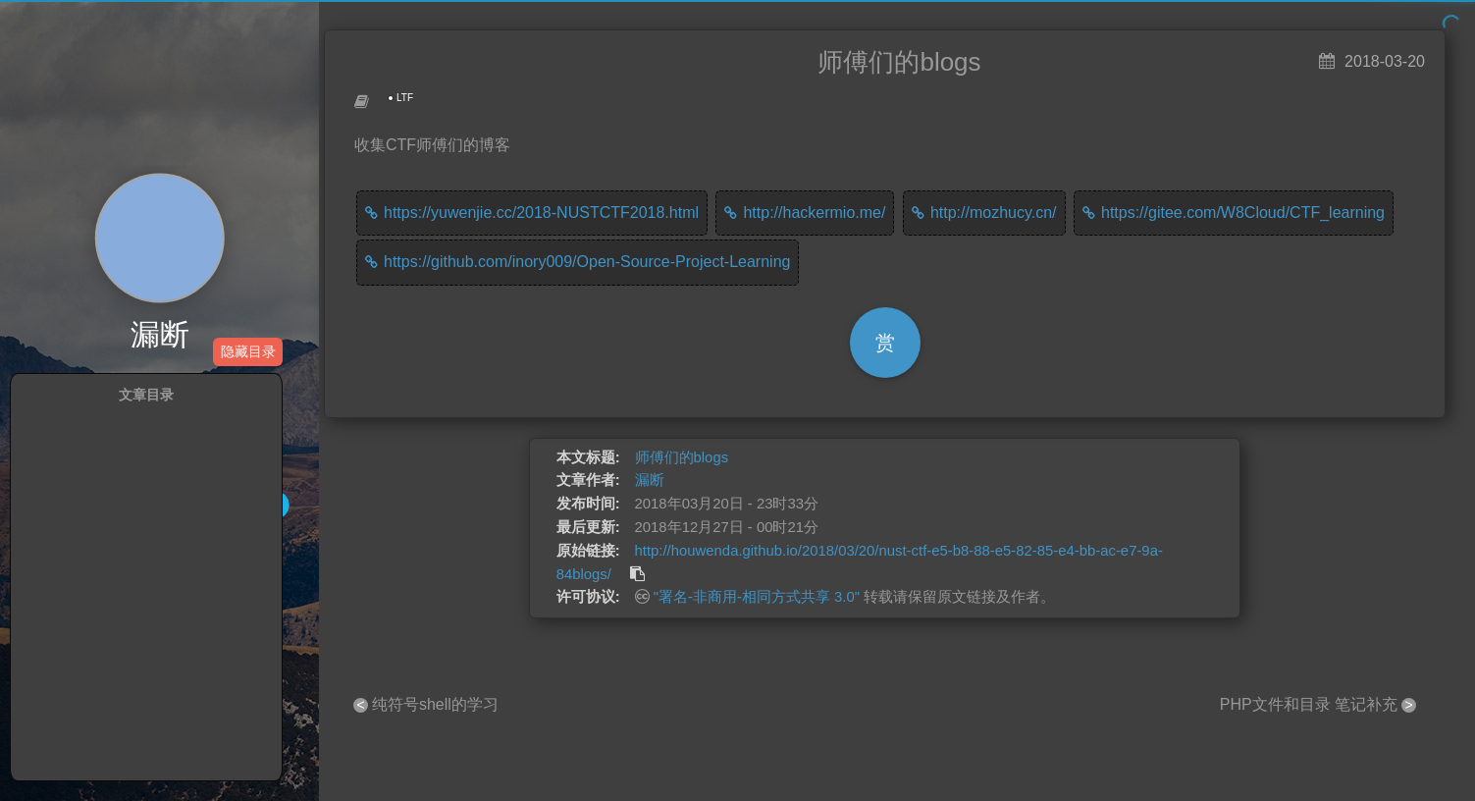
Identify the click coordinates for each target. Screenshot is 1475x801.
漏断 (160, 335)
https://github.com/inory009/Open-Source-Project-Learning (587, 261)
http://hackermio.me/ (814, 212)
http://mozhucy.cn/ (993, 212)
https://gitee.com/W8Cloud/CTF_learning (1243, 212)
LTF (404, 97)
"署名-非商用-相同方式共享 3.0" (757, 597)
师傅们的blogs (682, 457)
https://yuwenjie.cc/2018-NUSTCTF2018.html (541, 212)
